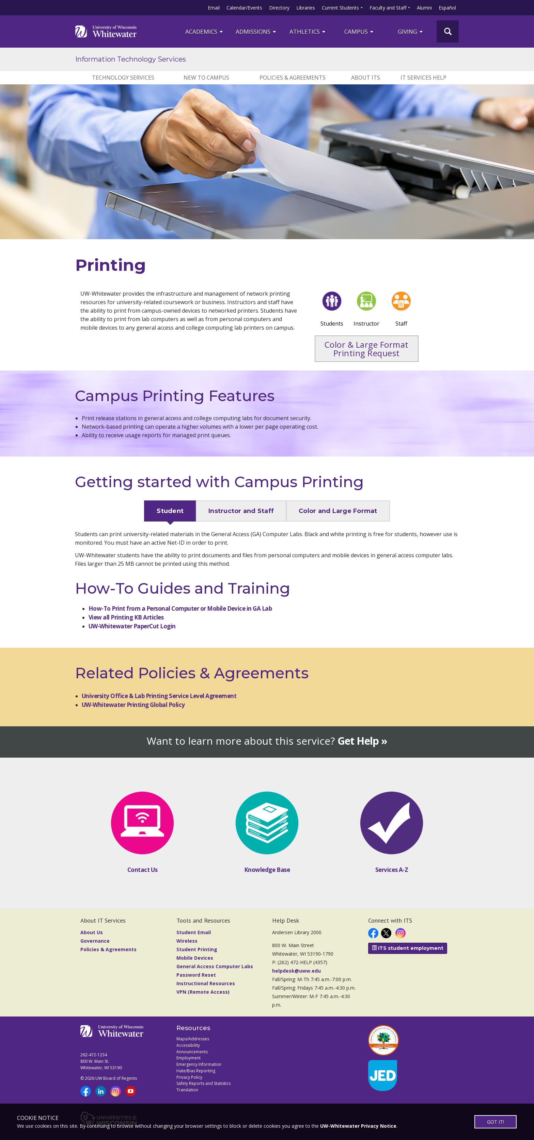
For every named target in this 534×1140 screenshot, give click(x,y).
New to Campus (206, 77)
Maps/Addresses (192, 1039)
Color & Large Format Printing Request (367, 349)
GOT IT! (495, 1122)
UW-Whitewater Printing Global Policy (133, 705)
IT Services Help (423, 77)
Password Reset (196, 975)
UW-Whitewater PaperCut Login (132, 626)
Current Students (340, 7)
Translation (187, 1090)
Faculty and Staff (388, 7)
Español (447, 7)
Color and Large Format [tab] (338, 511)
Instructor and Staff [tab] (241, 511)
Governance (95, 941)
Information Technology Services (130, 59)
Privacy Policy (189, 1077)
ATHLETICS (307, 31)
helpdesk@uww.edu (296, 971)
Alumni (424, 7)
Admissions (256, 31)
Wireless (187, 941)
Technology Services (123, 77)
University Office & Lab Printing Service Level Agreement (159, 696)
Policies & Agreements (293, 77)
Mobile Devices (194, 958)
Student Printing (196, 949)
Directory (279, 7)
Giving (411, 31)
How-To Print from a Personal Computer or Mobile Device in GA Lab (180, 608)
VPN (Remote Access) (203, 992)
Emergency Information (198, 1064)
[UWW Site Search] (448, 31)
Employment (188, 1058)
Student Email (193, 932)
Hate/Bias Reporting (195, 1071)
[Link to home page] (106, 31)
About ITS (365, 77)
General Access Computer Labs (214, 966)
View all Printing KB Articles (126, 617)
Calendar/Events (244, 7)
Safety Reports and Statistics (203, 1083)
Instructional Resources (205, 983)
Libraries (305, 7)
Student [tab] (170, 511)
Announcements (192, 1052)
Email (214, 7)
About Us (91, 932)
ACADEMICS (204, 31)
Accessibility (188, 1045)
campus (359, 31)
